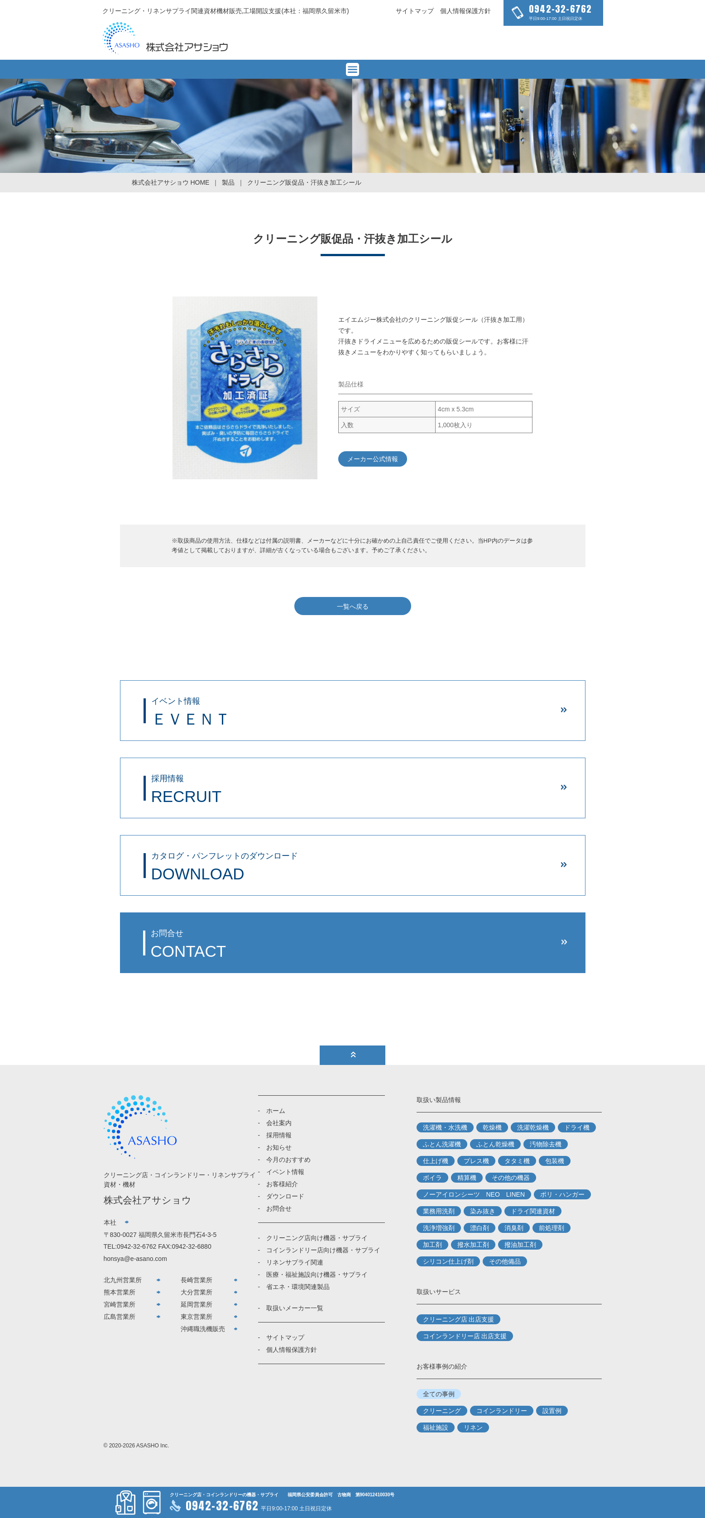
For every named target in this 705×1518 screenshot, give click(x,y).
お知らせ (279, 1147)
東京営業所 (196, 1316)
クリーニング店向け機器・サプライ (317, 1237)
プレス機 (476, 1161)
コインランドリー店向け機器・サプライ (323, 1250)
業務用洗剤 (439, 1211)
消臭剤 (513, 1228)
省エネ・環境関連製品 (298, 1286)
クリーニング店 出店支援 (458, 1319)
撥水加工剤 (473, 1244)
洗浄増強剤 (439, 1228)
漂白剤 (479, 1228)
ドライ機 (577, 1127)
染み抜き (482, 1211)
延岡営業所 (196, 1304)
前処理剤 (551, 1228)
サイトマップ (415, 10)
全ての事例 (439, 1394)
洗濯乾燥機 (533, 1127)
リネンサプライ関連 (294, 1262)
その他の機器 (511, 1177)
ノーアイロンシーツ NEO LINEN (474, 1194)
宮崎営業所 (119, 1304)
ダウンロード (285, 1196)
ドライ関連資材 (533, 1211)
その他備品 (505, 1261)
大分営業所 (196, 1292)
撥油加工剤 (520, 1244)
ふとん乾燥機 (495, 1144)
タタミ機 (517, 1161)
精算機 (466, 1177)
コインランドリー (501, 1410)
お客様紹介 (282, 1184)
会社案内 (279, 1123)
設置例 (551, 1410)
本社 (110, 1222)
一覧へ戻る (353, 606)
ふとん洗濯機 (442, 1144)
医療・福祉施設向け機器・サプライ (317, 1274)
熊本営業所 (119, 1292)
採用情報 (279, 1135)
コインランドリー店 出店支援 (465, 1336)
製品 (228, 182)
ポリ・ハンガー (562, 1194)
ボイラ (432, 1177)
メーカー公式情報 (372, 459)
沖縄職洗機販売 (203, 1328)
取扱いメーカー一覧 (294, 1308)
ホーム (275, 1110)
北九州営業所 (123, 1280)
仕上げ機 (435, 1161)
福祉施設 (435, 1427)
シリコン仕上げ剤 (448, 1261)
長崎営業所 (196, 1280)
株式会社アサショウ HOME (171, 182)
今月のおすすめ (288, 1159)
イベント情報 (285, 1171)
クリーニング (442, 1410)
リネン (473, 1427)
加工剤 (432, 1244)
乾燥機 (492, 1127)
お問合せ (279, 1208)
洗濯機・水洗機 (445, 1127)
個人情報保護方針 (465, 10)
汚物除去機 (545, 1144)
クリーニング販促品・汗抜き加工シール (304, 182)
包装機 (554, 1161)
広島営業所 (119, 1316)
